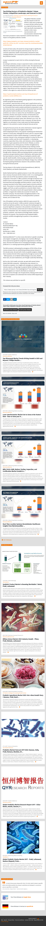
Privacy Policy (11, 920)
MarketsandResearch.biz (8, 636)
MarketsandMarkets (16, 17)
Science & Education (13, 746)
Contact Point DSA (29, 920)
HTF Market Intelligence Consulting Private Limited (14, 693)
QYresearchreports (7, 802)
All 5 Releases (6, 540)
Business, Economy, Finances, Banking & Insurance (26, 15)
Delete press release (10, 309)
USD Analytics (6, 582)
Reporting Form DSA (38, 920)
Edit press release (25, 309)
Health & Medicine (12, 354)
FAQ (2, 920)
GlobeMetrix (5, 857)
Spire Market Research (8, 747)
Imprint (5, 920)
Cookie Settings (4, 921)
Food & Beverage (12, 580)
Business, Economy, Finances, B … (16, 635)
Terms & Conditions (19, 920)
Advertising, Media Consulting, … (16, 411)
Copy (40, 289)
